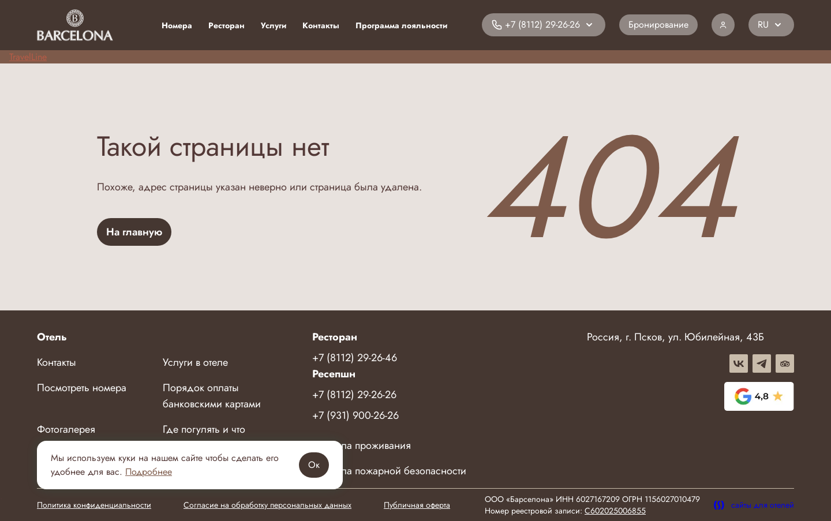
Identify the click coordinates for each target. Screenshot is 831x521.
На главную (134, 231)
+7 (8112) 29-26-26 (354, 394)
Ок (314, 464)
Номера (177, 25)
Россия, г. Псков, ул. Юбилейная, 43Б (675, 336)
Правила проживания (361, 445)
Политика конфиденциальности (94, 505)
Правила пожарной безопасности (389, 470)
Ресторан (226, 25)
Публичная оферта (417, 505)
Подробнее (148, 471)
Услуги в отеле (195, 362)
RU (763, 24)
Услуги (273, 25)
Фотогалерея (66, 429)
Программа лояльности (401, 25)
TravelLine (28, 56)
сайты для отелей (754, 505)
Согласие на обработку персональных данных (267, 505)
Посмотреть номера (81, 387)
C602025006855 (615, 510)
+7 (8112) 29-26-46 (354, 357)
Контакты (320, 25)
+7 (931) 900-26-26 (355, 415)
